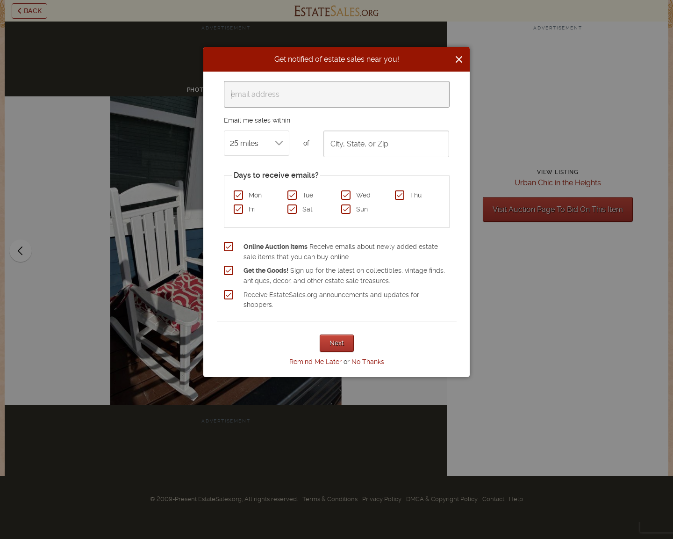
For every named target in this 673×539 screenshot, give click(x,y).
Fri (252, 209)
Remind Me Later (315, 361)
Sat (307, 209)
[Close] (459, 59)
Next (336, 343)
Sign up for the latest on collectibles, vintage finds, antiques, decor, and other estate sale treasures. (344, 275)
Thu (416, 195)
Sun (362, 209)
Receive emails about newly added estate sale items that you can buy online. (340, 252)
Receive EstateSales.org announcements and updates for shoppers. (331, 300)
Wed (363, 195)
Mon (255, 195)
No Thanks (367, 361)
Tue (307, 195)
